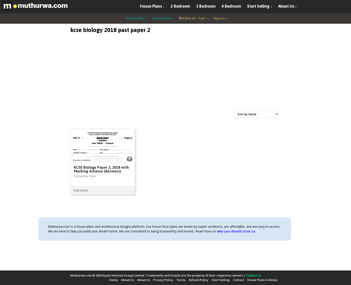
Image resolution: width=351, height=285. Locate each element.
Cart (192, 18)
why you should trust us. (236, 231)
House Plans (151, 6)
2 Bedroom (180, 6)
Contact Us (253, 275)
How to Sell (161, 18)
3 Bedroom (206, 6)
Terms (181, 280)
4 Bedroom (231, 6)
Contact (238, 280)
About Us (286, 6)
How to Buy (135, 18)
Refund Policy (198, 280)
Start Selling (258, 6)
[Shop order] (256, 114)
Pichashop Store (85, 176)
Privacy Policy (163, 280)
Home (113, 280)
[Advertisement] (175, 77)
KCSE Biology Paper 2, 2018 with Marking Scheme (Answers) (101, 169)
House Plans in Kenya (262, 280)
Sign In (219, 18)
